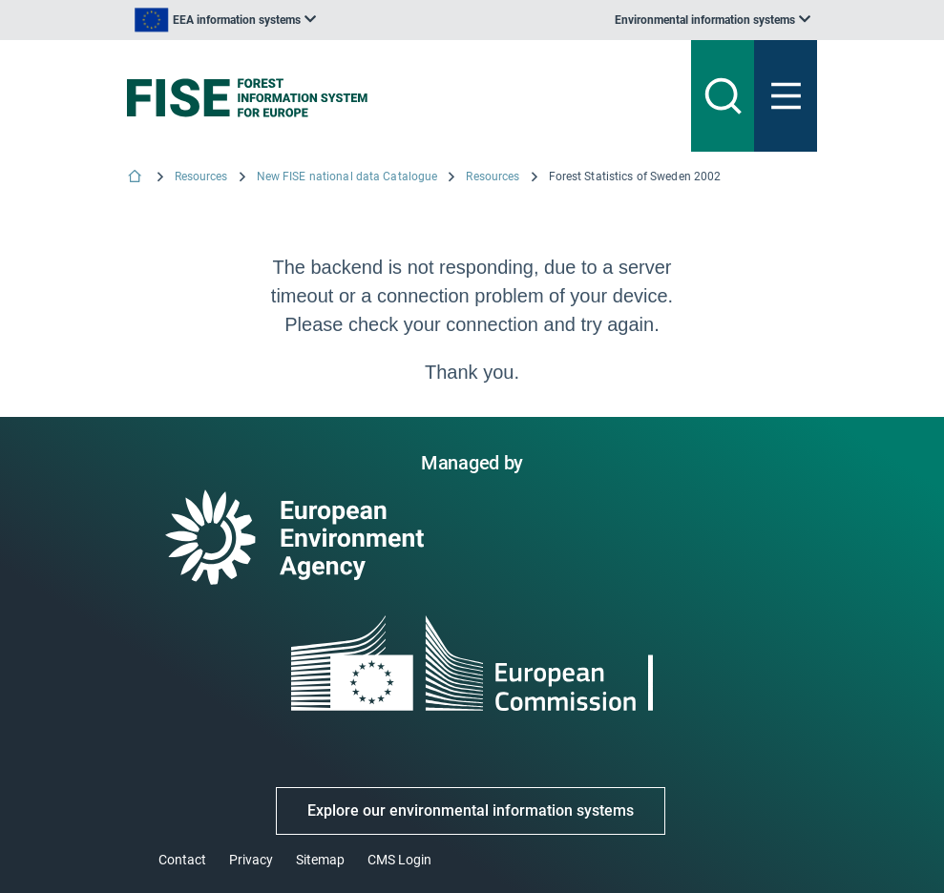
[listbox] (225, 20)
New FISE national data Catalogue (347, 176)
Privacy (251, 859)
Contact (182, 859)
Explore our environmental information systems (470, 810)
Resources (201, 176)
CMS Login (399, 859)
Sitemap (320, 859)
